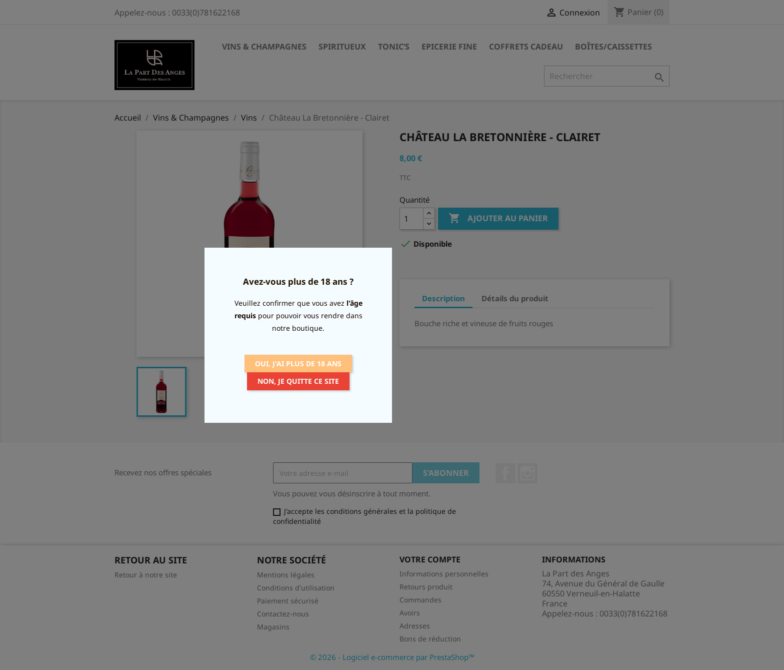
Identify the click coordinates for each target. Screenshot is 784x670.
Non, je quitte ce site (298, 381)
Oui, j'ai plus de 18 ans (298, 363)
